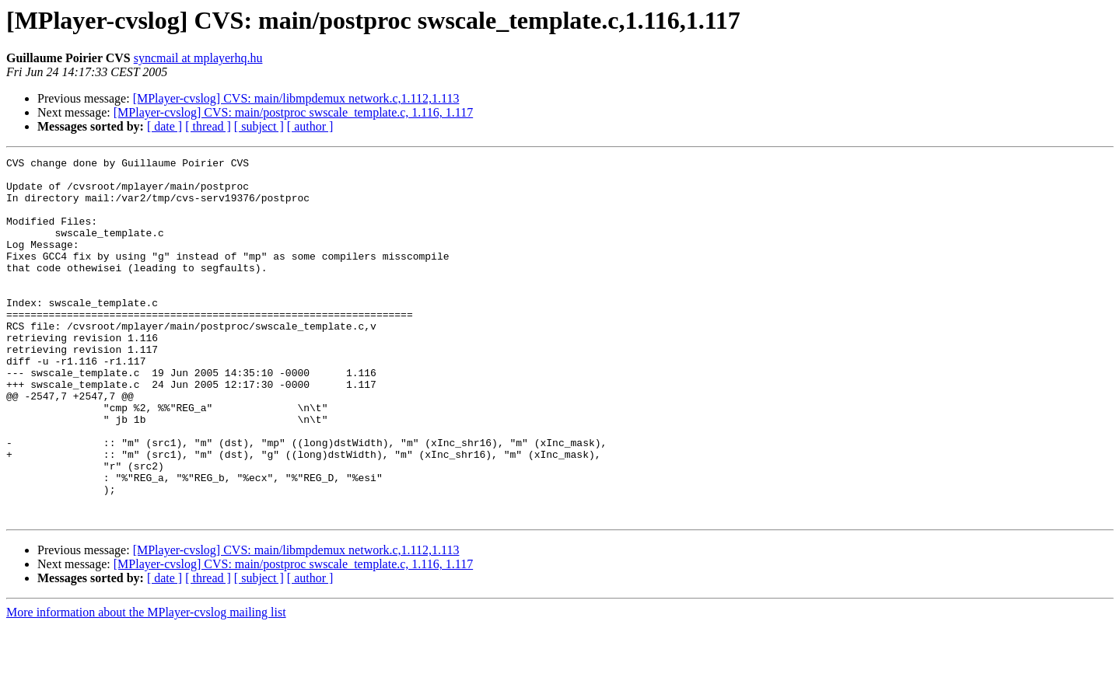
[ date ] (164, 126)
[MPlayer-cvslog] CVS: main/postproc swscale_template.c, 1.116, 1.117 (293, 112)
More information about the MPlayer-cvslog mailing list (146, 684)
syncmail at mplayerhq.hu (198, 58)
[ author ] (310, 126)
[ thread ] (208, 126)
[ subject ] (259, 126)
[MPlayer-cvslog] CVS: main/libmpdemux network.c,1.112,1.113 (296, 98)
